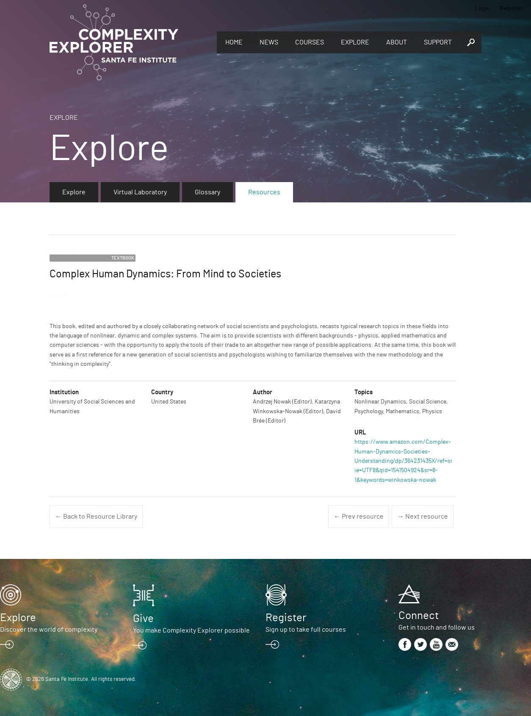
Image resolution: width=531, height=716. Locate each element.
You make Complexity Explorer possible (191, 630)
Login (482, 8)
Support (438, 42)
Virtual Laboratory (140, 192)
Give (143, 618)
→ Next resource (422, 516)
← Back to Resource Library (96, 516)
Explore (355, 42)
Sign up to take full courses (306, 629)
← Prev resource (359, 516)
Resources (264, 192)
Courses (309, 42)
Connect (418, 615)
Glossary (207, 192)
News (269, 42)
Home (234, 42)
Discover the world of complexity (48, 629)
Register (511, 8)
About (396, 42)
